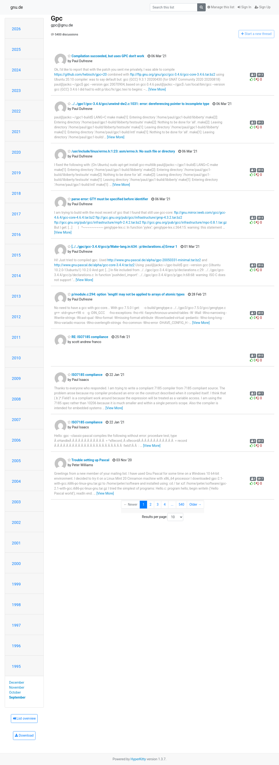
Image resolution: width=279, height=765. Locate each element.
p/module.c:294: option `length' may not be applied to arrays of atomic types (126, 294)
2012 (16, 316)
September (17, 697)
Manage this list (220, 7)
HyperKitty (138, 759)
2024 (16, 70)
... (172, 504)
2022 (16, 111)
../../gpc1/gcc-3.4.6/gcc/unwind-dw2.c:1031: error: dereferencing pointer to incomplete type (138, 104)
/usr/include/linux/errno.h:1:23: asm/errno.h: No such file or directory (121, 151)
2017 (16, 214)
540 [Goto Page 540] (181, 504)
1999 (16, 584)
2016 (16, 234)
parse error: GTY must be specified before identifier (108, 199)
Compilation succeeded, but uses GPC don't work (106, 56)
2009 (16, 378)
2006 (16, 440)
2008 (16, 399)
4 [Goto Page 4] (165, 504)
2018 (16, 193)
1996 (16, 645)
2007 (16, 419)
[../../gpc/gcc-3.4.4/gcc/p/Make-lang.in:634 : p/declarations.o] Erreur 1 (122, 246)
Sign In (244, 7)
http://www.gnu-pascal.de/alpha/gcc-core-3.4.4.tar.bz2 (94, 265)
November (16, 687)
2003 (16, 502)
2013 (16, 296)
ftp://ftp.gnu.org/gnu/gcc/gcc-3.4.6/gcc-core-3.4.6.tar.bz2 (172, 74)
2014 (16, 275)
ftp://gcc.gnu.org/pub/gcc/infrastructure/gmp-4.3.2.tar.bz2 (139, 217)
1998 (16, 604)
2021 (16, 131)
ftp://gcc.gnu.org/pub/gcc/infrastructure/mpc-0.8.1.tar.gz (184, 222)
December (16, 682)
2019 (16, 172)
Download (24, 735)
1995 (16, 666)
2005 (16, 460)
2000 (16, 563)
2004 (16, 481)
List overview (24, 718)
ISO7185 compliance (85, 375)
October (15, 692)
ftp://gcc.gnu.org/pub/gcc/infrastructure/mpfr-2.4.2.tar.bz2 (97, 222)
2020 (16, 152)
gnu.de (16, 7)
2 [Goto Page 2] (151, 504)
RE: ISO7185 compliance (88, 337)
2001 (16, 543)
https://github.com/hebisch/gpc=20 (80, 74)
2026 (16, 28)
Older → (195, 504)
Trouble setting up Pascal (88, 460)
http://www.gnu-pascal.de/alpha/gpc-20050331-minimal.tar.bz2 (154, 260)
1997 (16, 625)
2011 (16, 337)
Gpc (56, 18)
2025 (16, 49)
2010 (16, 358)
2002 (16, 522)
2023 (16, 90)
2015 (16, 255)
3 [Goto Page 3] (158, 504)
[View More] (157, 89)
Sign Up (262, 7)
